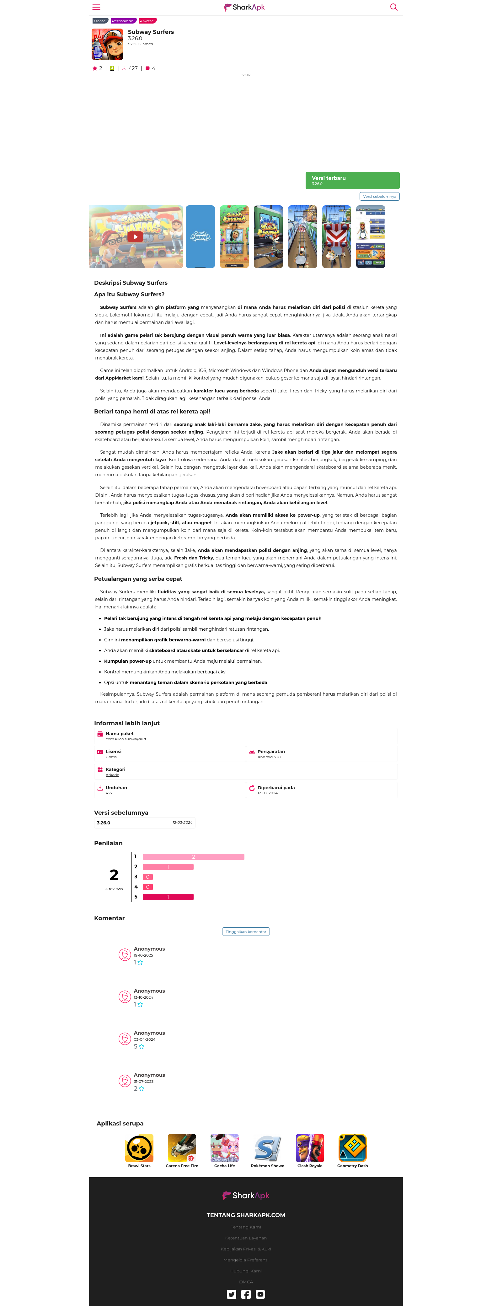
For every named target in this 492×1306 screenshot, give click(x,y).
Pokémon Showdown (267, 1165)
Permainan (123, 21)
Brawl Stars (139, 1165)
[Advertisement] (246, 122)
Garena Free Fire (182, 1165)
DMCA (246, 1282)
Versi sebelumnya (379, 196)
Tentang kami (246, 1227)
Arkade (147, 21)
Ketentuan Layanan (246, 1238)
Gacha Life (224, 1165)
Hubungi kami (246, 1271)
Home (99, 21)
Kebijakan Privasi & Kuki (246, 1249)
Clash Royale (310, 1165)
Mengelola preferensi (246, 1260)
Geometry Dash (352, 1165)
